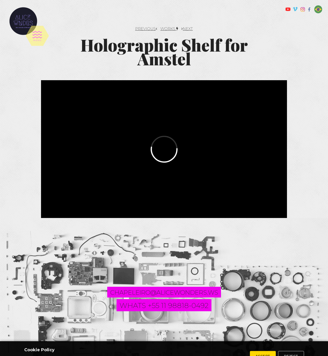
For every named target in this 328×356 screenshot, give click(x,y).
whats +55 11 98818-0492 (164, 305)
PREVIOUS (146, 29)
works (169, 29)
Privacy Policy (189, 342)
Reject (291, 341)
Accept (262, 341)
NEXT (187, 29)
